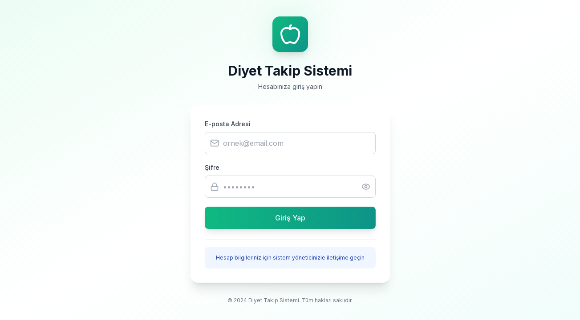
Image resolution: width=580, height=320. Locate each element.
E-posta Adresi (228, 124)
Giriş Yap (290, 217)
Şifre (212, 167)
